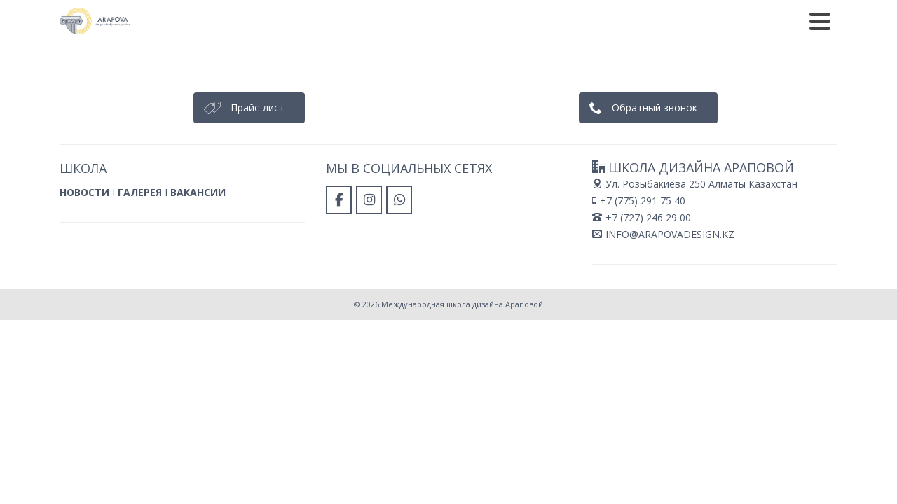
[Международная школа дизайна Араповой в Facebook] (711, 43)
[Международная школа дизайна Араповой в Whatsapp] (764, 43)
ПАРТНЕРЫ (803, 10)
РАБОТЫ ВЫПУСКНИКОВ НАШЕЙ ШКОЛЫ (551, 10)
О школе (339, 56)
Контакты (581, 56)
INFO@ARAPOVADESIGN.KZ (663, 283)
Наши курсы (420, 56)
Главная (271, 56)
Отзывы (509, 56)
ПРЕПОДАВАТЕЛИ (715, 10)
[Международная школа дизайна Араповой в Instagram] (737, 43)
